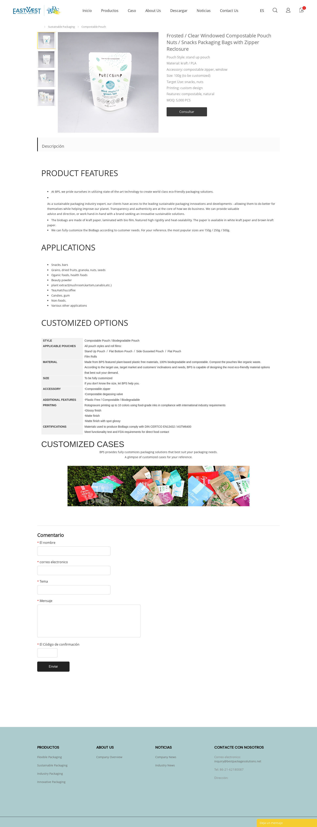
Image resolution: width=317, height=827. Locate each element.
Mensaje (44, 601)
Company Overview (109, 757)
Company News (165, 757)
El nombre (46, 542)
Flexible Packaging (49, 757)
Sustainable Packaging (61, 26)
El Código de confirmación (58, 644)
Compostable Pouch (93, 26)
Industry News (165, 765)
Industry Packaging (50, 773)
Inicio (40, 27)
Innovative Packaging (51, 782)
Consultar (186, 111)
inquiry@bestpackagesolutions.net (237, 761)
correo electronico (52, 562)
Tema (42, 581)
